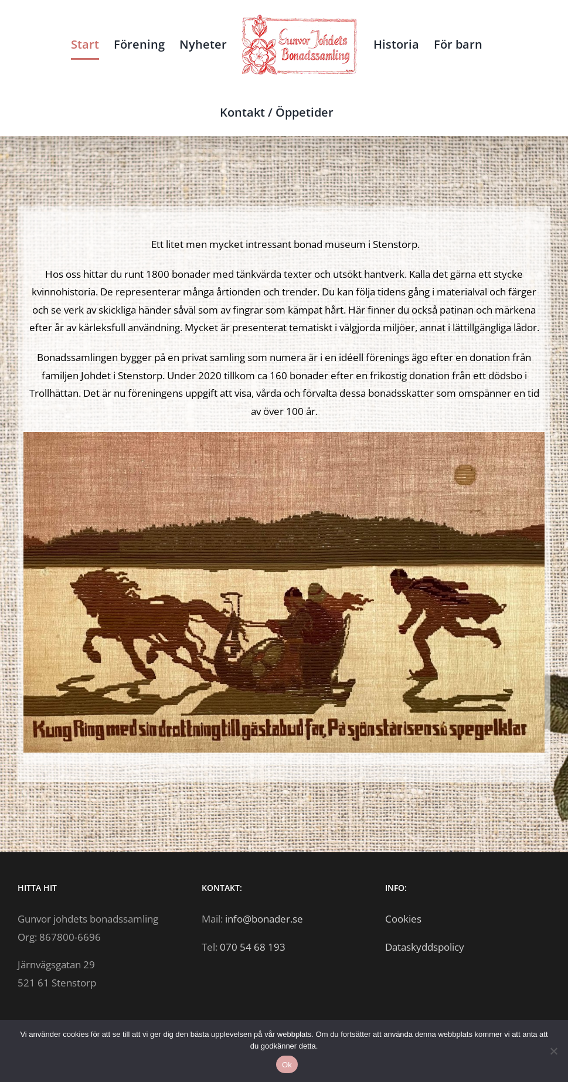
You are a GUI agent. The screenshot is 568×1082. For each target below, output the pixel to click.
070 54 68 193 (252, 947)
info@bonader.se (264, 919)
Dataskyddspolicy (424, 947)
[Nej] (553, 1051)
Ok (287, 1064)
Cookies (403, 919)
